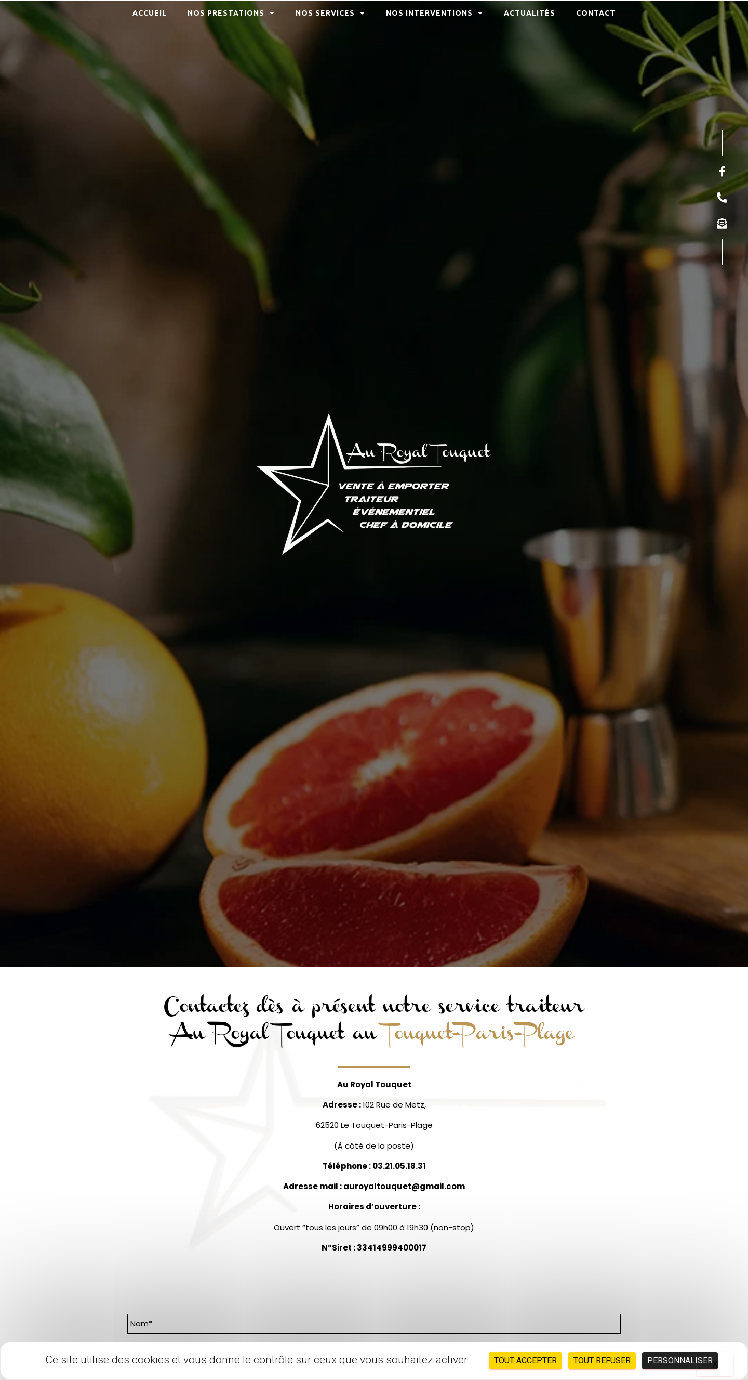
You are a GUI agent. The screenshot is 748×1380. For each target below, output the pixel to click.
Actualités (529, 13)
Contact (596, 13)
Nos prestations (231, 13)
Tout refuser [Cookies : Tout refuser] (602, 1360)
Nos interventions (434, 13)
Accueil (149, 13)
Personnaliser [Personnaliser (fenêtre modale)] (680, 1360)
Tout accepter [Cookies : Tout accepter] (525, 1360)
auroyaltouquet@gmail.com (404, 1186)
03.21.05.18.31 (399, 1166)
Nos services (330, 13)
